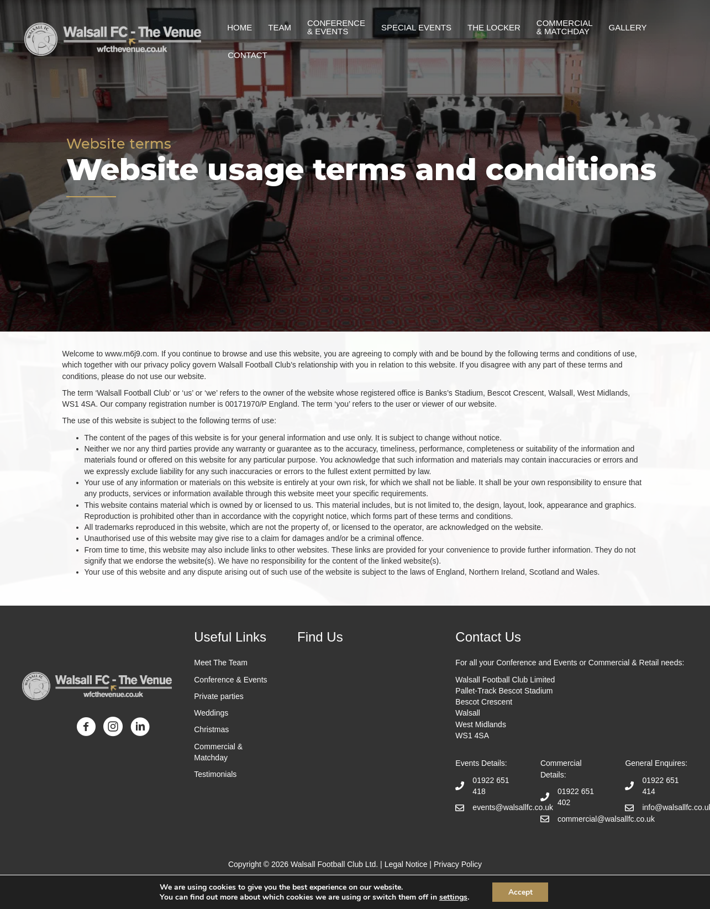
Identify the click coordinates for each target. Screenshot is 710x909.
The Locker (493, 27)
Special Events (416, 27)
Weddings (211, 712)
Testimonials (216, 774)
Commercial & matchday (565, 27)
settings (452, 897)
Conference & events (336, 27)
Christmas (211, 729)
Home (239, 27)
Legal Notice (406, 864)
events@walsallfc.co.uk (512, 807)
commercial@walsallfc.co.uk (606, 819)
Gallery (628, 27)
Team (279, 27)
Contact (247, 55)
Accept (520, 891)
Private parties (218, 696)
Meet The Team (221, 662)
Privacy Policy (458, 864)
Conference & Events (230, 679)
